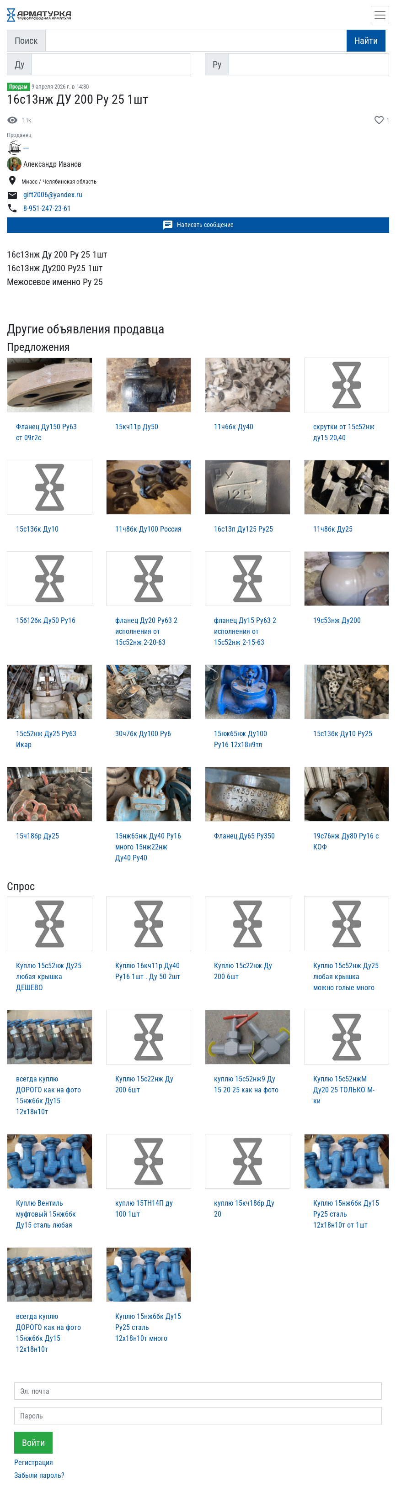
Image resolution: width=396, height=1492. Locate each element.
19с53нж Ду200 (337, 620)
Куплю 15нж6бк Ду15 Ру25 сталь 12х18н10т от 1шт (346, 1214)
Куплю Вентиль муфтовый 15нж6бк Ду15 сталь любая (46, 1214)
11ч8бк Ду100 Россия (148, 529)
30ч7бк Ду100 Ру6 (143, 733)
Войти (33, 1442)
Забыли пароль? (39, 1475)
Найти (366, 40)
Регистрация (33, 1462)
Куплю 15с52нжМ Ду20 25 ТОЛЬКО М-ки (344, 1090)
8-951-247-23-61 (47, 208)
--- (26, 147)
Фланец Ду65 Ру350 (244, 836)
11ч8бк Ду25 (333, 529)
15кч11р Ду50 (136, 426)
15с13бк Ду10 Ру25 (342, 733)
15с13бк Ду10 (37, 529)
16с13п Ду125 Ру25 (243, 529)
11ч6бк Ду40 (233, 426)
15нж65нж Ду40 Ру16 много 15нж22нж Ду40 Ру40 (148, 847)
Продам (18, 87)
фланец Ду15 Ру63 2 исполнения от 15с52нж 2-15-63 (245, 631)
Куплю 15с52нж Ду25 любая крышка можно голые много (346, 976)
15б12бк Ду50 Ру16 (45, 620)
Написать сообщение (198, 225)
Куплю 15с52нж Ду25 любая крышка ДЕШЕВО (48, 976)
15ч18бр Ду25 (37, 836)
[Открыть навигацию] (380, 15)
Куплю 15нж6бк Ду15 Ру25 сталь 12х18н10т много (148, 1327)
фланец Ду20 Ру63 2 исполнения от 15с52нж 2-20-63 (146, 631)
